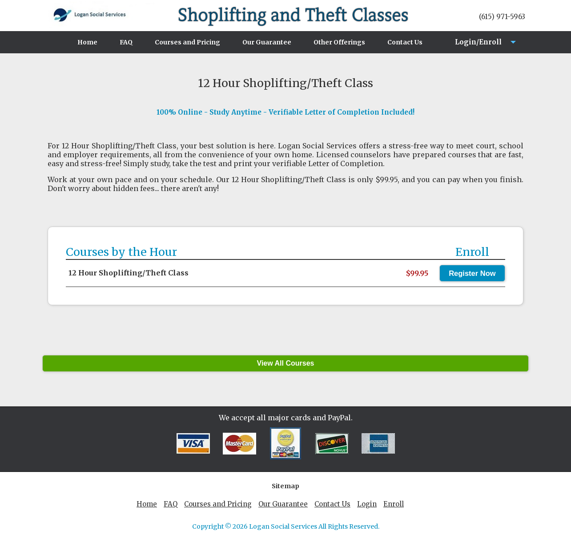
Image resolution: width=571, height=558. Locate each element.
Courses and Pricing (187, 42)
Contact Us (404, 42)
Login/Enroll (476, 45)
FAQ (126, 42)
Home (87, 42)
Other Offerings (339, 42)
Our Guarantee (266, 42)
